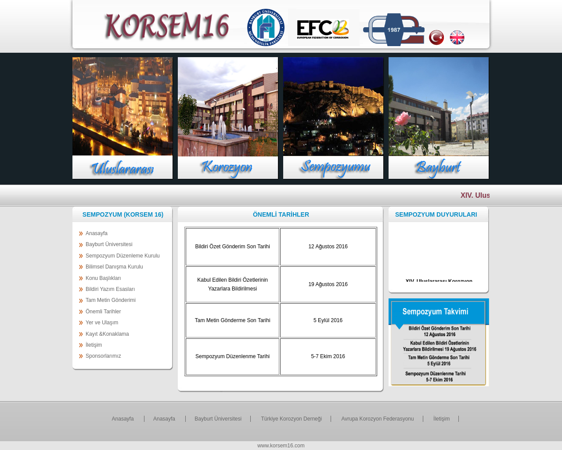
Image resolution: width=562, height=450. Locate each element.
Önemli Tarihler (103, 311)
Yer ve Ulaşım (102, 322)
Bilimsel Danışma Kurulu (114, 267)
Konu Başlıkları (103, 278)
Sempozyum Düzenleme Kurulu (123, 256)
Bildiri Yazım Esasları (110, 289)
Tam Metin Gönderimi (111, 300)
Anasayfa (97, 233)
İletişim (94, 345)
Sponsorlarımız (103, 356)
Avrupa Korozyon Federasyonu (377, 419)
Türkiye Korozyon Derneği (291, 419)
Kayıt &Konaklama (107, 334)
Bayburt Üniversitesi (109, 244)
